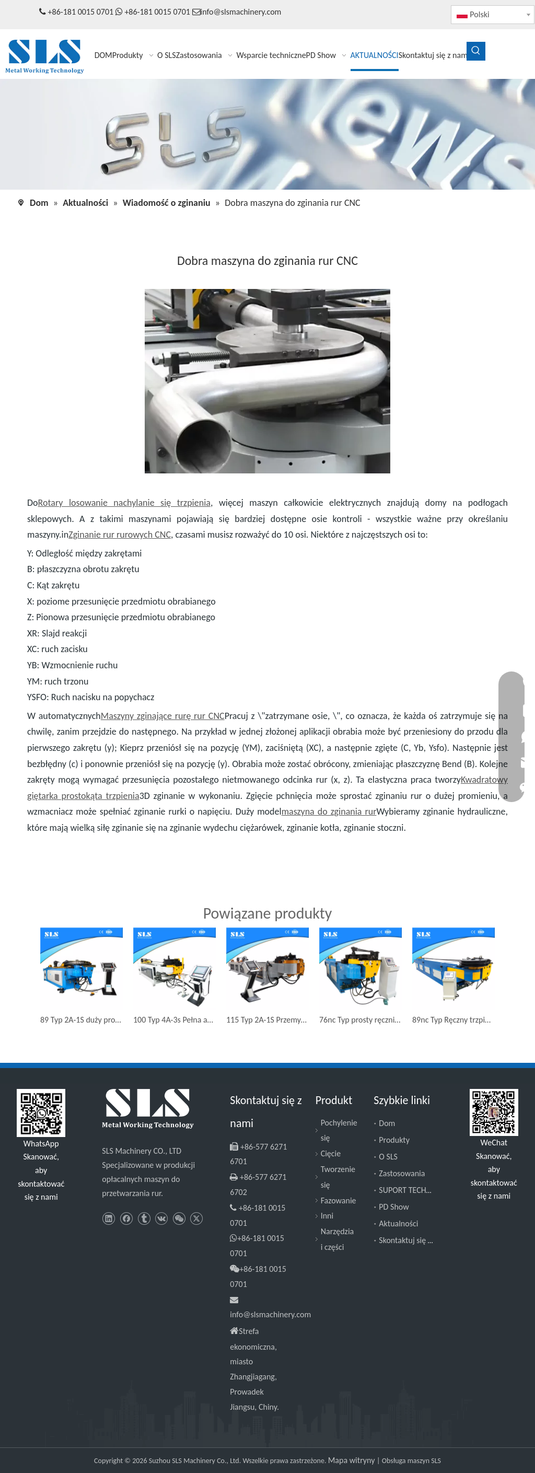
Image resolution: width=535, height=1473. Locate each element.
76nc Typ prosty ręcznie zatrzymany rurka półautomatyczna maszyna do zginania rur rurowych (360, 1020)
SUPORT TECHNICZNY (415, 1190)
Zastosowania (402, 1173)
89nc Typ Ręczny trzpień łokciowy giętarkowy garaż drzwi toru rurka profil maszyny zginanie (453, 1020)
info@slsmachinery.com (241, 12)
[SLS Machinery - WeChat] (494, 1112)
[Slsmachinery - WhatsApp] (41, 1113)
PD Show (394, 1207)
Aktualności (398, 1223)
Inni (327, 1216)
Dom (387, 1123)
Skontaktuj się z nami (414, 1240)
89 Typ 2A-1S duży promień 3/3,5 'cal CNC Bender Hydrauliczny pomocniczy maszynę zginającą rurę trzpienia (81, 1020)
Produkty (394, 1140)
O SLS (388, 1157)
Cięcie (331, 1153)
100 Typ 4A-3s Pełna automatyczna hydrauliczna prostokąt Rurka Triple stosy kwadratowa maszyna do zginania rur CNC (174, 1020)
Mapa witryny (352, 1460)
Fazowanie (338, 1200)
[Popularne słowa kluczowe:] (476, 51)
